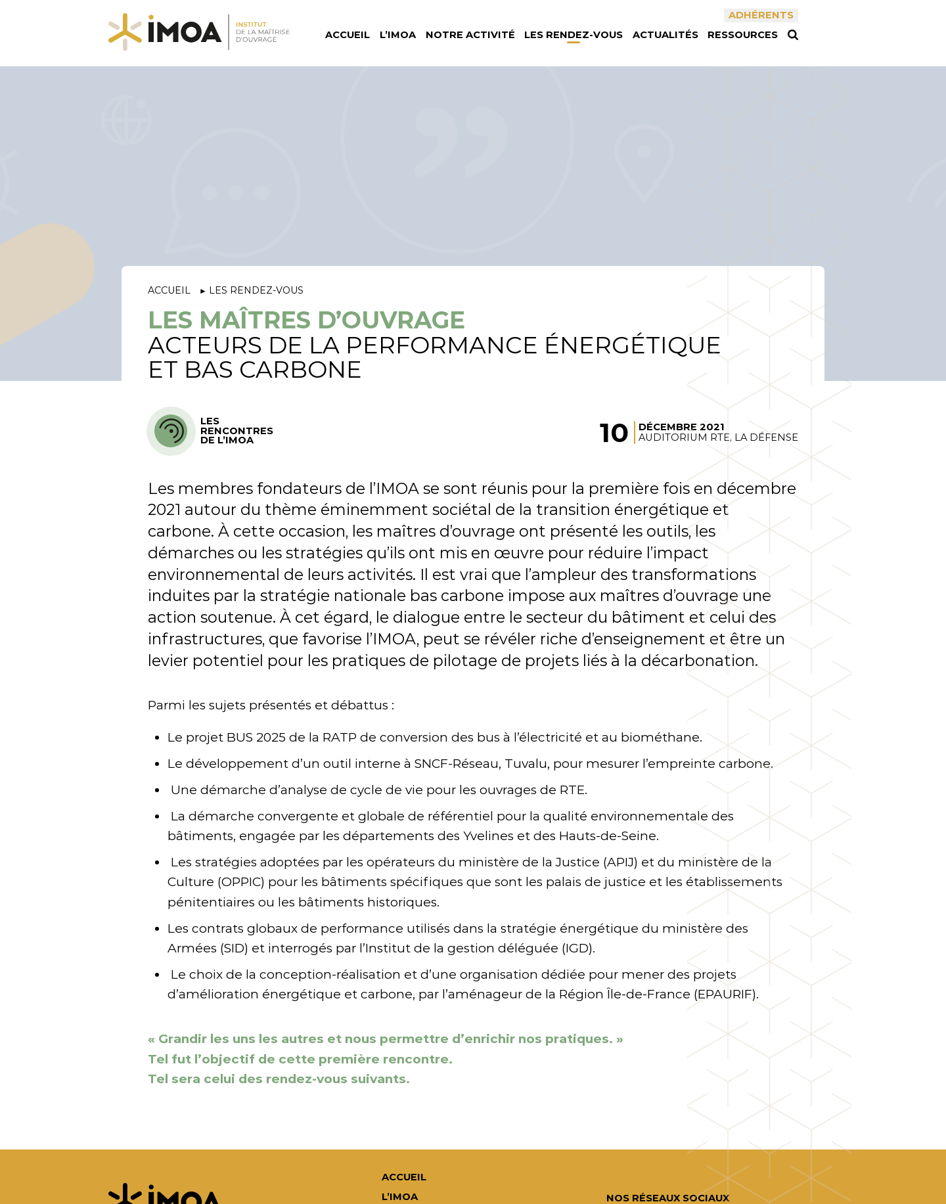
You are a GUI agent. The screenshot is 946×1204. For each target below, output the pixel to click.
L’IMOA (398, 35)
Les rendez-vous (573, 35)
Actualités (665, 35)
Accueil (347, 35)
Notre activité (470, 35)
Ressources (743, 35)
